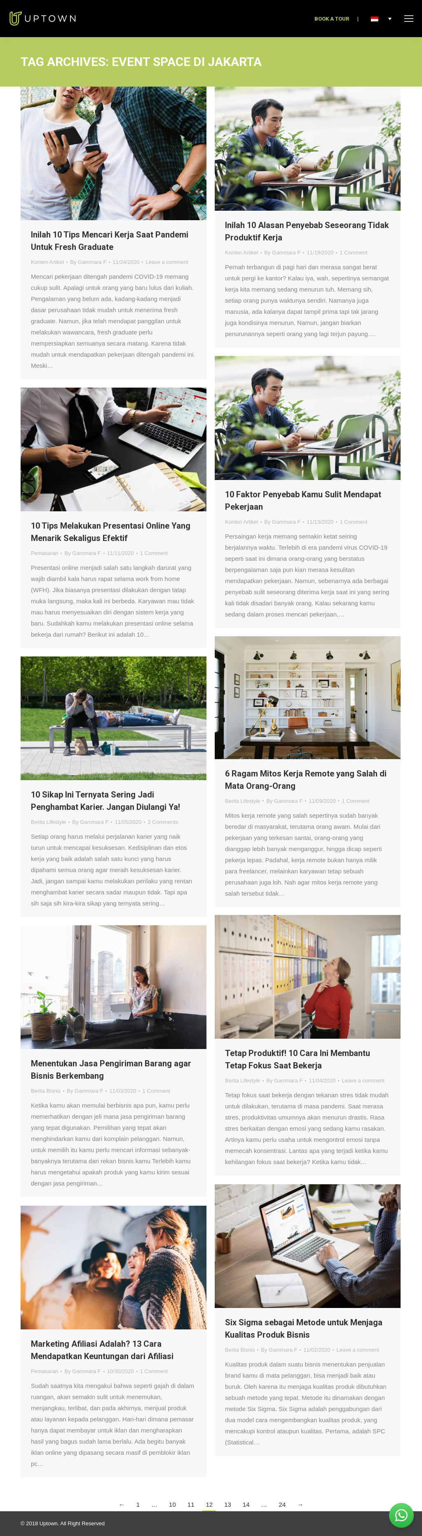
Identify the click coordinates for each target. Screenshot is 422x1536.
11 (191, 1504)
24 (282, 1504)
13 (227, 1504)
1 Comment (353, 252)
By (88, 262)
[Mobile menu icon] (409, 19)
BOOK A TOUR (331, 19)
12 (209, 1504)
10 (172, 1504)
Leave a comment (166, 262)
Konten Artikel (47, 262)
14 (246, 1504)
